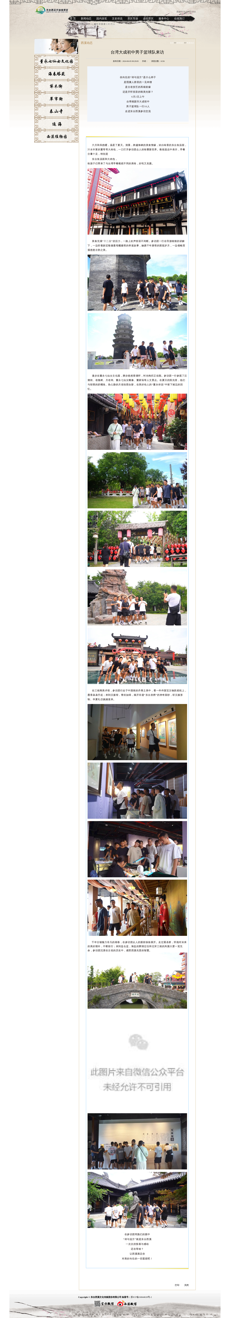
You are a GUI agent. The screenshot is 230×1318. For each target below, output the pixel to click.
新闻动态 (86, 18)
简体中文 (180, 12)
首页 (172, 43)
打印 (177, 1285)
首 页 (73, 18)
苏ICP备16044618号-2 (141, 1297)
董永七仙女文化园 (42, 68)
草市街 (37, 106)
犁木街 (37, 93)
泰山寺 (37, 118)
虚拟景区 (148, 18)
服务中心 (164, 18)
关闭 (186, 1285)
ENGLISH (191, 12)
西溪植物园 (39, 143)
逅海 (36, 131)
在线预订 (179, 18)
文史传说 (117, 18)
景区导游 (132, 18)
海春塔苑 (38, 81)
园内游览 (101, 18)
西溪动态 (190, 43)
